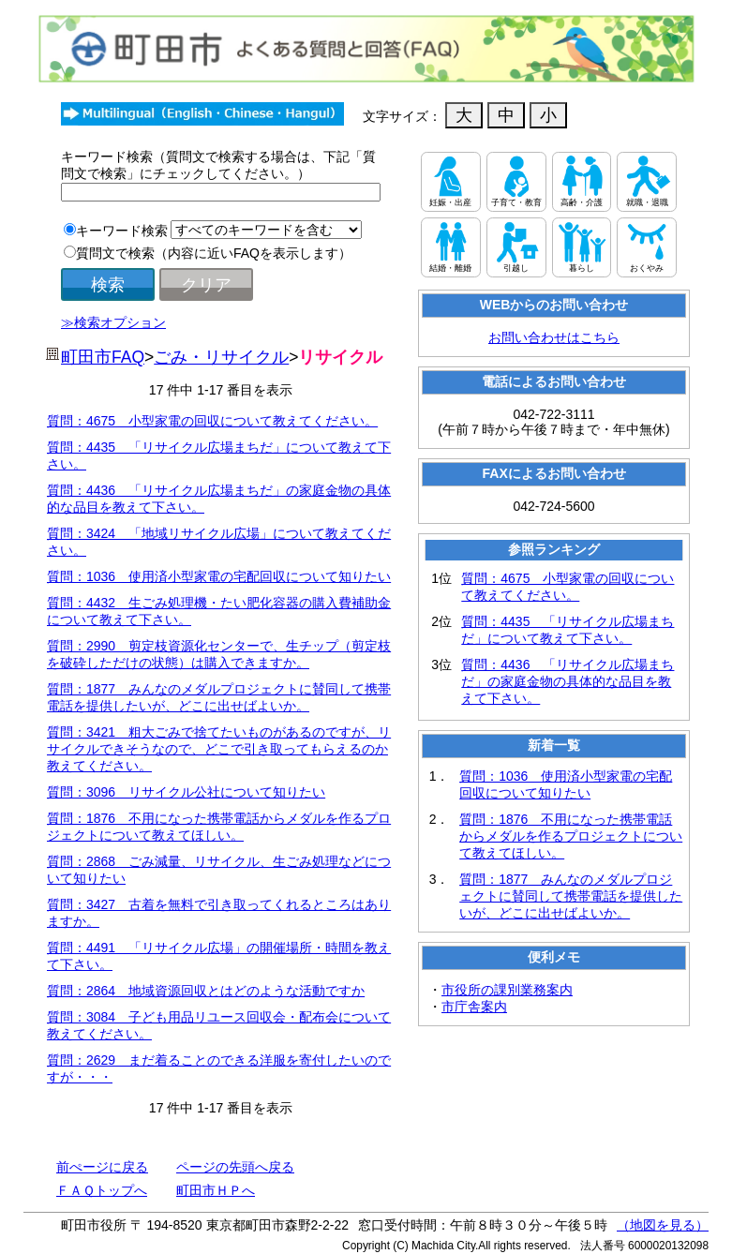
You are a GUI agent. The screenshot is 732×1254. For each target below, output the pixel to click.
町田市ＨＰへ (215, 1190)
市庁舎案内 (474, 1006)
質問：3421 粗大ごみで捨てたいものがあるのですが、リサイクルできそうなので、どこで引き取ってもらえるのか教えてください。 (219, 748)
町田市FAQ (102, 357)
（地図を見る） (663, 1224)
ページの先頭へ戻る (235, 1166)
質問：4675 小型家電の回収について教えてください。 (212, 420)
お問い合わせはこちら (554, 337)
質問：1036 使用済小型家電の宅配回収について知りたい (219, 576)
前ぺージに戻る (102, 1166)
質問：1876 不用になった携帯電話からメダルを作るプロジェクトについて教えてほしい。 (570, 836)
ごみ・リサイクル (221, 357)
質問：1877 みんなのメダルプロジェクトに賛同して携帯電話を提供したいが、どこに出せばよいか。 (570, 896)
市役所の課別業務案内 (507, 989)
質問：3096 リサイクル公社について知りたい (186, 791)
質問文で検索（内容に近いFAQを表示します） (213, 253)
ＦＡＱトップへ (101, 1190)
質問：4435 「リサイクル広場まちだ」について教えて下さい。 (567, 630)
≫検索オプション (113, 322)
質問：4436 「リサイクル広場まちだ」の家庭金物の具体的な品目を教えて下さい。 (567, 681)
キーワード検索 (122, 230)
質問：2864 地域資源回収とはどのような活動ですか (206, 990)
